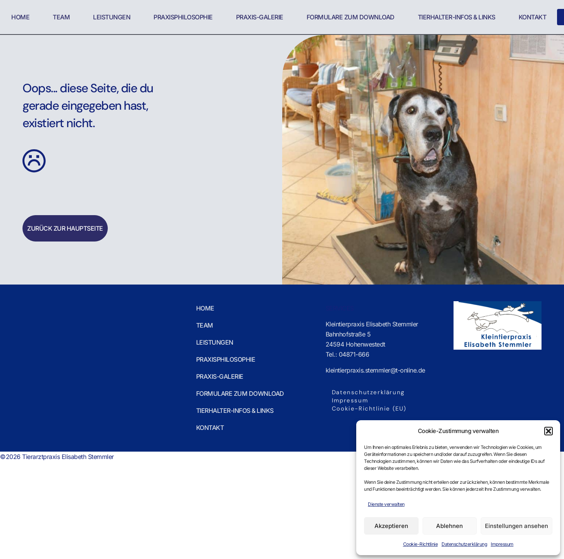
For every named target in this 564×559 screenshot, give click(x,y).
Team (61, 17)
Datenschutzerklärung (464, 544)
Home (20, 17)
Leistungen (111, 17)
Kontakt (532, 17)
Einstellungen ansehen (516, 526)
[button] (548, 431)
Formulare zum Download (350, 17)
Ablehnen (449, 526)
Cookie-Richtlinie (420, 544)
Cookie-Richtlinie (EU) (369, 408)
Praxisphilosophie (183, 17)
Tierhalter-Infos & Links (456, 17)
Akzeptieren (391, 526)
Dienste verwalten (386, 504)
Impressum (502, 544)
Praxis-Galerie (259, 17)
